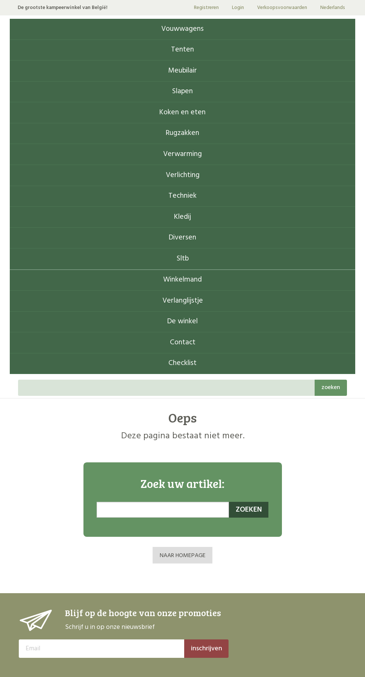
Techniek (182, 196)
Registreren (206, 8)
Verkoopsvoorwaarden (282, 8)
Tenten (182, 50)
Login (238, 8)
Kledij (182, 217)
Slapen (182, 91)
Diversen (182, 238)
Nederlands (332, 8)
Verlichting (183, 175)
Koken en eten (182, 112)
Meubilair (182, 71)
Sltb (183, 259)
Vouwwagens (182, 29)
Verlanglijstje (182, 301)
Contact (182, 342)
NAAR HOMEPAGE (183, 555)
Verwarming (182, 154)
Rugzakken (182, 133)
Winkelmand (182, 280)
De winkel (182, 321)
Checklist (182, 363)
